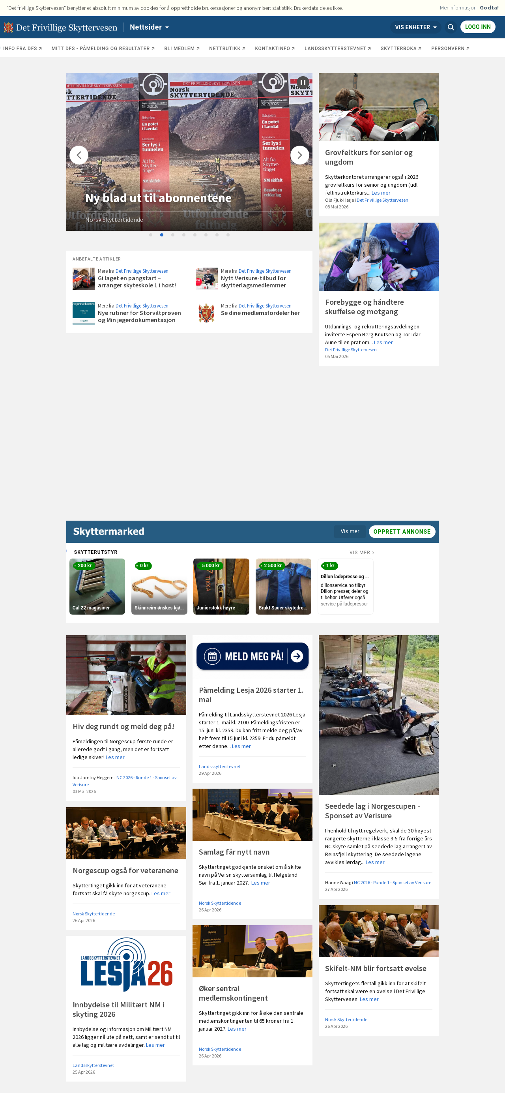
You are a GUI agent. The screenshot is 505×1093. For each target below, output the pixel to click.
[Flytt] (78, 155)
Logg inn (478, 27)
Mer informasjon (458, 7)
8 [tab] (228, 235)
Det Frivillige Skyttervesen (382, 200)
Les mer (381, 192)
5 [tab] (195, 235)
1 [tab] (151, 235)
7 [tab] (217, 235)
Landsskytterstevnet (219, 766)
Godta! (489, 7)
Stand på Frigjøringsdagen (157, 198)
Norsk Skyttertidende (114, 219)
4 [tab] (184, 235)
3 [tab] (173, 235)
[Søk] (451, 27)
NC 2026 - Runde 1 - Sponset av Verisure (392, 882)
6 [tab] (206, 235)
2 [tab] (162, 235)
